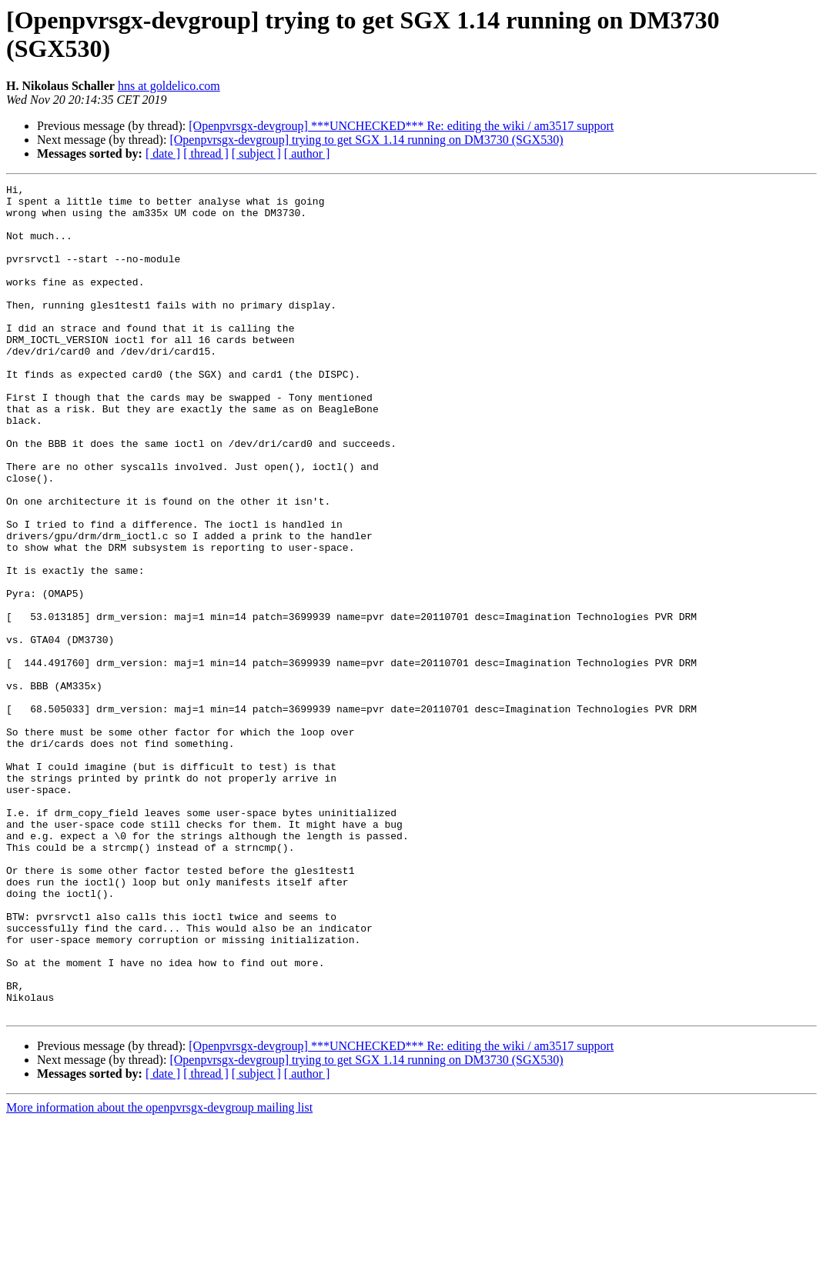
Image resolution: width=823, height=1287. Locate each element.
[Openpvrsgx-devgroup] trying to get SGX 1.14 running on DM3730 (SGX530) (366, 139)
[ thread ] (206, 153)
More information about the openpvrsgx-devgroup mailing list (159, 1273)
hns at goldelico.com (169, 85)
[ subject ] (256, 153)
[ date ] (163, 153)
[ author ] (307, 153)
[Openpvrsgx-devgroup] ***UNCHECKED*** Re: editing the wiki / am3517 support (401, 125)
